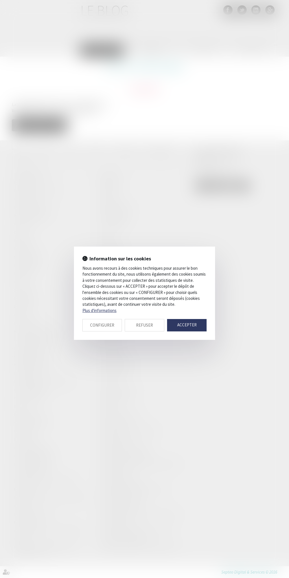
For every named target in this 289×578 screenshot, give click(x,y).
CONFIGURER (102, 325)
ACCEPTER (187, 324)
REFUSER (144, 325)
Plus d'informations (99, 310)
